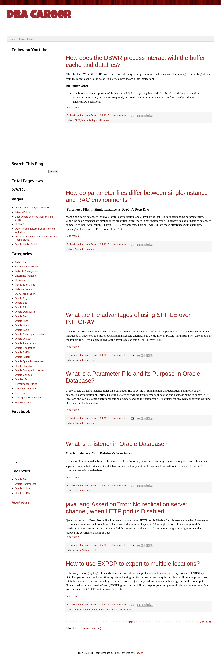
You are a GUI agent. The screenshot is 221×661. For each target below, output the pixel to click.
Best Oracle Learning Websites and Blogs (34, 218)
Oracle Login (22, 329)
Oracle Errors (22, 316)
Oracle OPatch (23, 338)
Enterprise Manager (26, 275)
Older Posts (204, 621)
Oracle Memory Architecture (30, 334)
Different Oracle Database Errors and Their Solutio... (36, 238)
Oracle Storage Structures (29, 370)
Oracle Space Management (30, 361)
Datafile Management (27, 271)
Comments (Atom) (91, 628)
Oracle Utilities (23, 374)
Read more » (73, 107)
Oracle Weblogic (83, 549)
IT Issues (20, 280)
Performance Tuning (26, 383)
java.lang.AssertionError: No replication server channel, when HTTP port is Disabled (126, 508)
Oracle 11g (21, 298)
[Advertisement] (139, 154)
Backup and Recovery (86, 609)
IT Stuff (19, 224)
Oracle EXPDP (123, 609)
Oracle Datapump (106, 609)
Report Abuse (20, 502)
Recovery (20, 393)
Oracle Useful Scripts (26, 244)
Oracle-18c (21, 379)
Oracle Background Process (95, 120)
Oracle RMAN (22, 352)
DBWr (77, 120)
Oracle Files (21, 320)
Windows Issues (24, 402)
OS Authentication (25, 293)
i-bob (116, 652)
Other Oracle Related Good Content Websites (35, 230)
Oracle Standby (23, 365)
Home (12, 38)
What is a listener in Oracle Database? (117, 444)
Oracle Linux (22, 325)
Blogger (138, 652)
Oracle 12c (21, 302)
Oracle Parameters (84, 249)
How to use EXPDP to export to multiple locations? (133, 563)
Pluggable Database (26, 388)
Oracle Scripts (22, 356)
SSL (95, 549)
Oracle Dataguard (25, 311)
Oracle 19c (21, 307)
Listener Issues (23, 289)
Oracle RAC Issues (25, 347)
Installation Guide (25, 284)
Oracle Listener (83, 490)
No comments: (119, 115)
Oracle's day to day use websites (33, 207)
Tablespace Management (29, 397)
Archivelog (21, 262)
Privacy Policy (26, 38)
